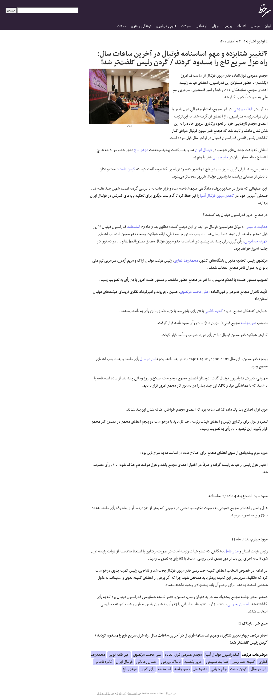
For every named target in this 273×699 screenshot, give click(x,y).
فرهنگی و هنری (141, 26)
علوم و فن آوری (166, 26)
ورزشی (227, 26)
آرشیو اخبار (257, 41)
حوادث (186, 26)
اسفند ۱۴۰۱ (227, 41)
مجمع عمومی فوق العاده (183, 654)
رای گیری (147, 669)
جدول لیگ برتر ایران (105, 694)
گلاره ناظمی (214, 311)
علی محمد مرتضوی (194, 291)
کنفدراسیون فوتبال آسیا (217, 195)
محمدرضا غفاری (186, 260)
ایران (268, 26)
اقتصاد (241, 26)
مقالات (121, 26)
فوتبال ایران (203, 150)
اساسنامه (133, 226)
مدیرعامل (231, 551)
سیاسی (255, 26)
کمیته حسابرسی (256, 241)
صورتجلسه (248, 323)
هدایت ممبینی (257, 226)
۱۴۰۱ (242, 41)
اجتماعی (201, 26)
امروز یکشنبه (193, 661)
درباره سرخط (134, 694)
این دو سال (148, 359)
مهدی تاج (141, 150)
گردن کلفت (126, 169)
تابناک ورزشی (243, 109)
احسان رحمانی (238, 604)
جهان (215, 26)
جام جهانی (220, 157)
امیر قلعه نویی (119, 654)
